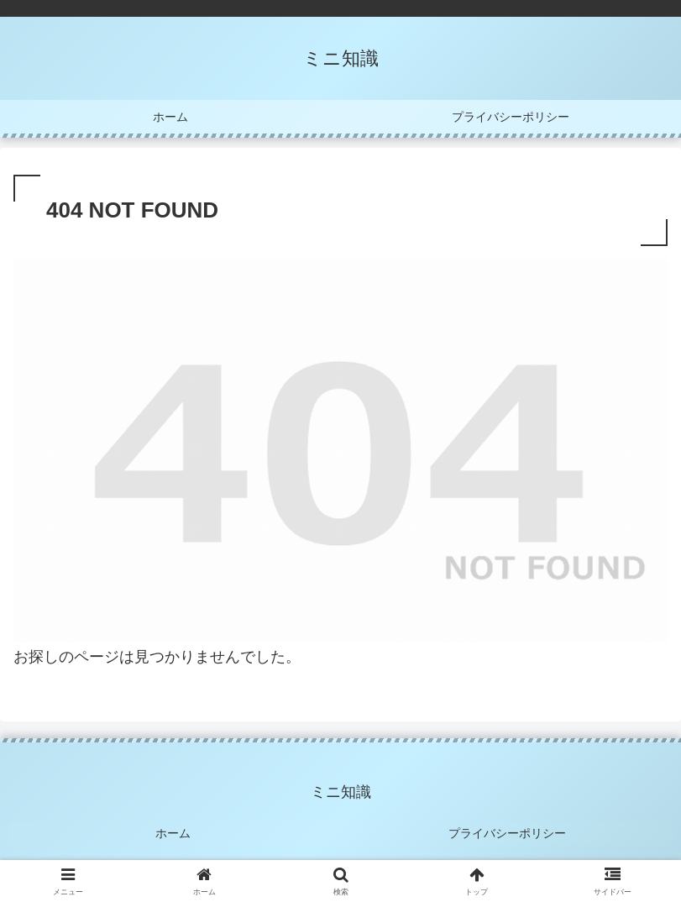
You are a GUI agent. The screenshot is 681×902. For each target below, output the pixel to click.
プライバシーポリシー (507, 832)
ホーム (173, 832)
